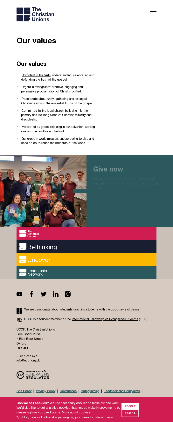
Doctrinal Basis (27, 398)
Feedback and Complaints (122, 391)
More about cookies (76, 416)
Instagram (71, 294)
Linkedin (59, 294)
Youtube (23, 294)
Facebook (35, 294)
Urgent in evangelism (36, 87)
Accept (130, 409)
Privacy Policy (45, 391)
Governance (68, 391)
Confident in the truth (36, 75)
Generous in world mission (40, 138)
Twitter (47, 294)
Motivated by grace (35, 126)
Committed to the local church (43, 110)
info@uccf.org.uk (28, 360)
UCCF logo (50, 15)
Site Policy (24, 391)
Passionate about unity (38, 98)
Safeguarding (90, 391)
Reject (130, 416)
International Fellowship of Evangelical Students (105, 319)
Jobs (45, 398)
